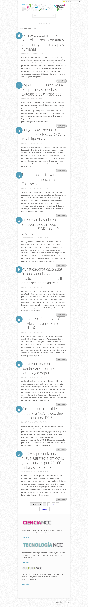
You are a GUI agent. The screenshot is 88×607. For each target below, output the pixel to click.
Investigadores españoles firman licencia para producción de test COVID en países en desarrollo (42, 276)
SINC (29, 53)
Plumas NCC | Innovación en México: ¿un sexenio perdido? (41, 323)
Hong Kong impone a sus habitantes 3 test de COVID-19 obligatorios (44, 134)
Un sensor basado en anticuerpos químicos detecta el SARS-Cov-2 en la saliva (42, 226)
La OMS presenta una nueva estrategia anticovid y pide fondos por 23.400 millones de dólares (42, 460)
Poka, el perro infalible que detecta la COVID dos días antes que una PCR (42, 413)
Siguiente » (44, 509)
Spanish (67, 1)
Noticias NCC (32, 188)
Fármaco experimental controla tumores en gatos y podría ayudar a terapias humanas (42, 42)
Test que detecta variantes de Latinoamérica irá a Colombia (42, 179)
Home (20, 28)
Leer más (25, 538)
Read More (61, 81)
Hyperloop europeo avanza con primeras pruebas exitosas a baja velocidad (43, 89)
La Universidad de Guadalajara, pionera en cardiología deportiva (40, 368)
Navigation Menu (43, 24)
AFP (29, 98)
